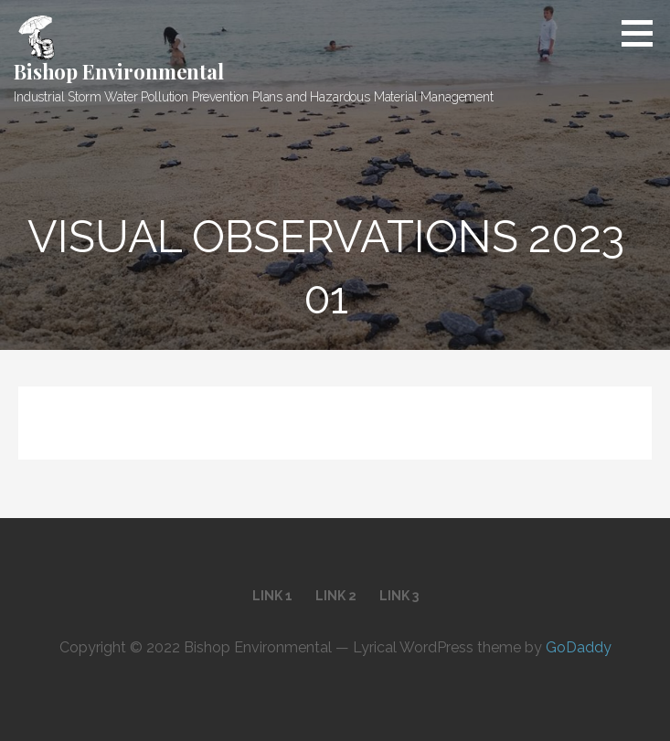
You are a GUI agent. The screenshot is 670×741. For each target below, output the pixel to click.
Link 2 (335, 595)
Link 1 (272, 595)
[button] (643, 33)
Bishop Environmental (119, 71)
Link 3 (399, 595)
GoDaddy (579, 647)
